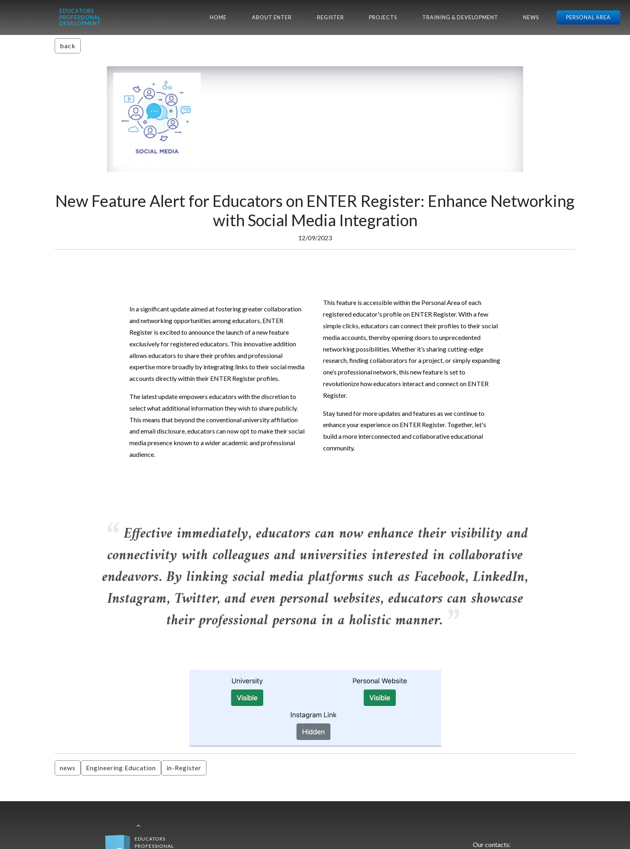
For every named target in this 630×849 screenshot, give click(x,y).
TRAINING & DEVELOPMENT (460, 17)
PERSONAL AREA (588, 17)
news (68, 767)
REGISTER (330, 17)
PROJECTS (383, 17)
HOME (218, 17)
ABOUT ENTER (272, 17)
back (68, 45)
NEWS (531, 17)
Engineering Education (121, 767)
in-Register (183, 767)
